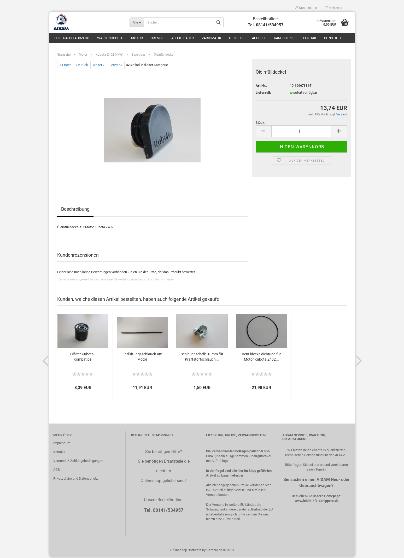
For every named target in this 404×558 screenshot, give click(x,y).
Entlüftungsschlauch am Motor (142, 357)
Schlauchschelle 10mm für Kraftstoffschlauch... (202, 357)
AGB (56, 471)
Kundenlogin (306, 8)
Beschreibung (75, 210)
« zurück (82, 66)
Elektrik (308, 38)
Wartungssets (110, 38)
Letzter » (115, 66)
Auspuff (259, 38)
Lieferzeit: (263, 94)
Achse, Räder (182, 38)
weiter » (98, 66)
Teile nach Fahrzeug (71, 38)
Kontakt (59, 453)
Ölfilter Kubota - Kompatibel (83, 357)
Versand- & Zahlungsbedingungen (78, 462)
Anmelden (167, 280)
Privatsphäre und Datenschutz (75, 479)
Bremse (157, 38)
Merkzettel (334, 8)
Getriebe (236, 38)
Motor (137, 38)
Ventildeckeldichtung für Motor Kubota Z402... (261, 357)
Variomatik (211, 38)
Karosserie (284, 38)
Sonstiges (333, 38)
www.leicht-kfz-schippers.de (316, 502)
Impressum (61, 444)
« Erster (65, 66)
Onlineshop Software (185, 551)
